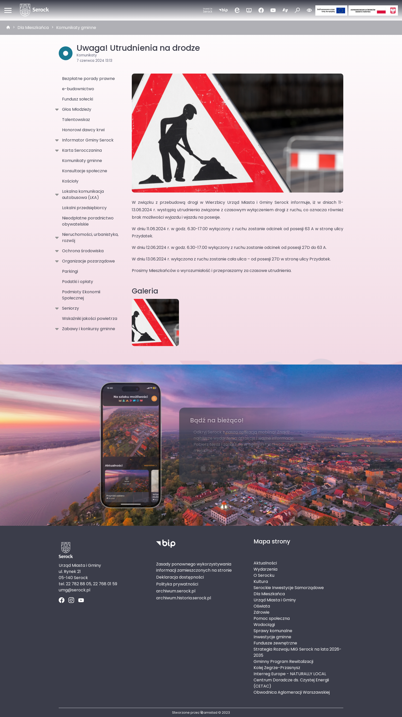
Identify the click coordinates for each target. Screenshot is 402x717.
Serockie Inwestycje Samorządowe (289, 588)
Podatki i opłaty (77, 282)
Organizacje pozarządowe (87, 261)
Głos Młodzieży (75, 109)
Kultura (261, 581)
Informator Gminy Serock (87, 140)
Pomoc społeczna (272, 618)
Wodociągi (264, 625)
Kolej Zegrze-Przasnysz (277, 668)
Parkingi (70, 271)
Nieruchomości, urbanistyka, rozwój (89, 237)
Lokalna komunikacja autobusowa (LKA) (82, 194)
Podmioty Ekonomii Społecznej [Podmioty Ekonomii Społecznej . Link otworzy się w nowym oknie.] (81, 295)
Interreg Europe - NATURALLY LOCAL (290, 674)
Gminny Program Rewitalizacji (283, 661)
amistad (208, 712)
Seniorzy (69, 308)
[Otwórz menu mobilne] (8, 10)
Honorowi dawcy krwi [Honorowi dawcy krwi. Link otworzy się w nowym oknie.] (83, 130)
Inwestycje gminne (272, 637)
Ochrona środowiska (82, 251)
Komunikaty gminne (76, 28)
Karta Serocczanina (81, 150)
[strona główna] (8, 28)
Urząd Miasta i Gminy (275, 600)
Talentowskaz (76, 120)
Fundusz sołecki (77, 99)
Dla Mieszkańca (33, 28)
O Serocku (264, 575)
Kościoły (70, 181)
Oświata (262, 606)
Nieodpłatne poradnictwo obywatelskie (88, 221)
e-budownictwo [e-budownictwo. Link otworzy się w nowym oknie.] (78, 89)
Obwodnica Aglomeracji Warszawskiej (292, 692)
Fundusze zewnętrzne (275, 643)
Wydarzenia (265, 569)
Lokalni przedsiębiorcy (84, 208)
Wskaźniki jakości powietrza (89, 318)
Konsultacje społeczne (84, 171)
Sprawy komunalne (273, 631)
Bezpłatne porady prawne (88, 79)
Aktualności (265, 563)
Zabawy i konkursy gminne (87, 329)
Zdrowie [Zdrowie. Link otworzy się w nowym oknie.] (261, 612)
